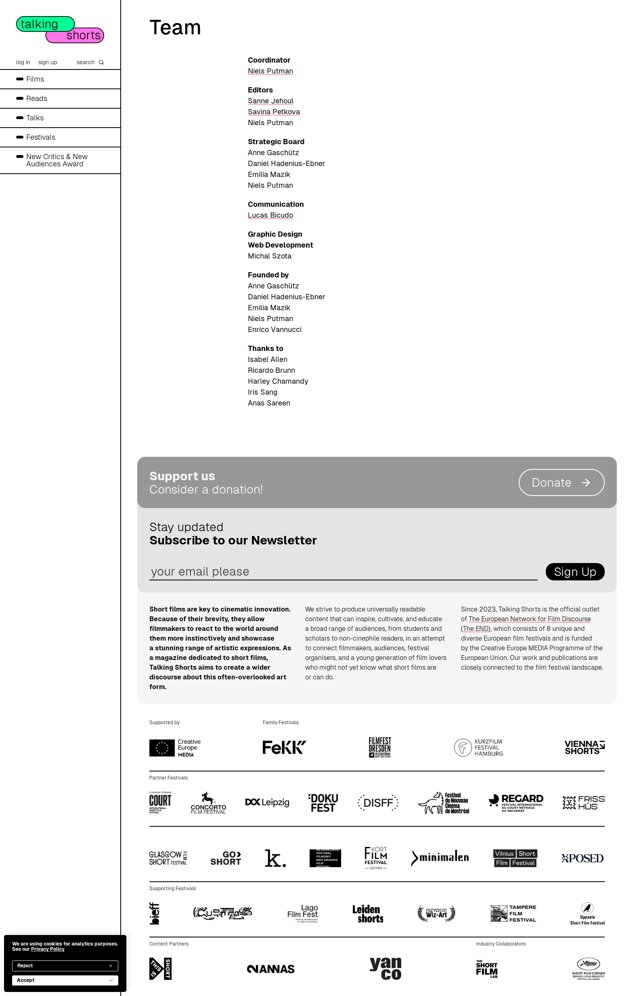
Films (35, 79)
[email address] (343, 571)
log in (23, 62)
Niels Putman (270, 71)
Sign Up (575, 572)
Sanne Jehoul (270, 101)
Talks (35, 117)
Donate (562, 482)
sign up (47, 62)
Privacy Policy (48, 949)
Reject (65, 966)
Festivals (40, 137)
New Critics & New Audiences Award (57, 160)
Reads (36, 98)
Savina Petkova (274, 111)
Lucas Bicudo (270, 215)
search (90, 62)
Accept (65, 980)
